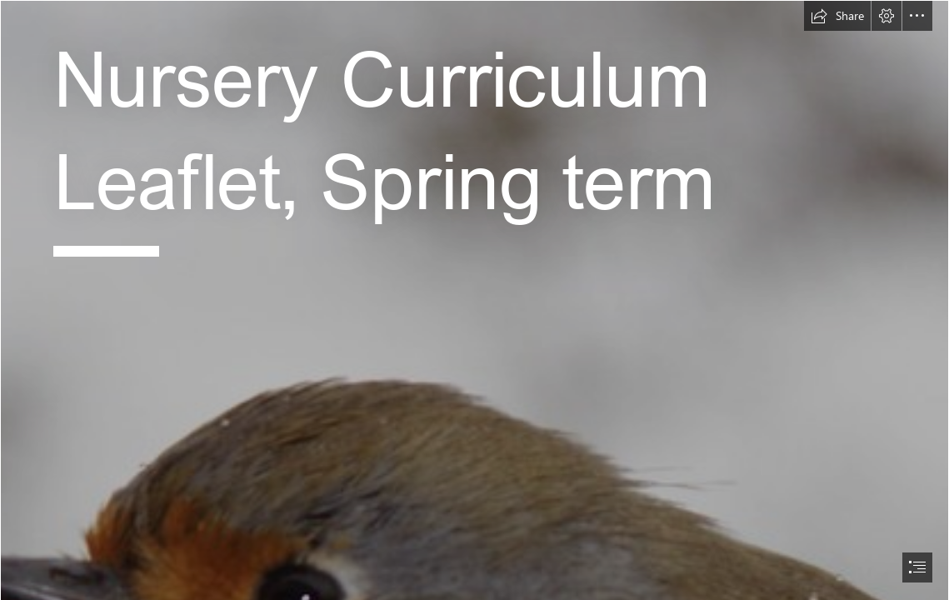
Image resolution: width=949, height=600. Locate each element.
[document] (474, 300)
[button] (837, 16)
